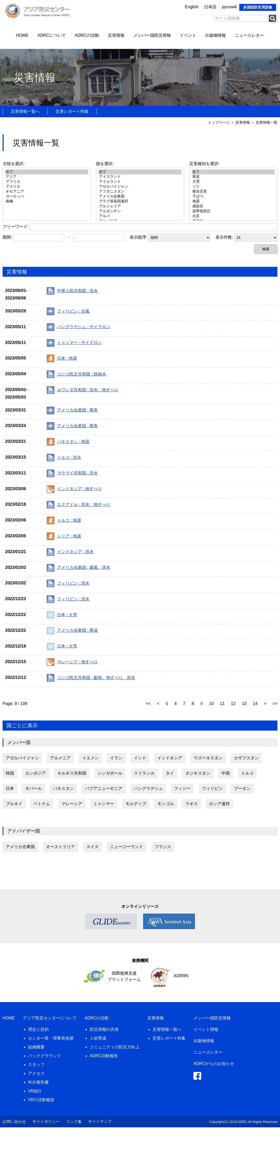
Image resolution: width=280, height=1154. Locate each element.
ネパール (33, 788)
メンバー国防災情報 (152, 35)
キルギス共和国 (71, 773)
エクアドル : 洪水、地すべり (78, 505)
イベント (188, 35)
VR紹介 (35, 1091)
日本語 (210, 7)
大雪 (233, 181)
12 (234, 703)
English (191, 7)
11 (223, 703)
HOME (22, 35)
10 (212, 703)
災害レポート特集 (72, 111)
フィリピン (212, 788)
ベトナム (41, 804)
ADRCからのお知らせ (213, 1063)
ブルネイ (14, 804)
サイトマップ (99, 1121)
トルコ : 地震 (64, 520)
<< (149, 703)
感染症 (233, 206)
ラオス (191, 804)
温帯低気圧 (233, 211)
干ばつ (233, 196)
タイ (170, 773)
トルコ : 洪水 (64, 457)
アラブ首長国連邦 (140, 201)
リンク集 (74, 1121)
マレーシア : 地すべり (72, 662)
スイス (92, 846)
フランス (163, 846)
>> (274, 703)
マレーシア (71, 804)
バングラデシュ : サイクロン (78, 327)
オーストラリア (60, 846)
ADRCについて (52, 35)
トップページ (219, 122)
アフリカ (46, 181)
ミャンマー (103, 804)
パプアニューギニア (103, 788)
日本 (10, 788)
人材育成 (98, 1038)
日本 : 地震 (62, 358)
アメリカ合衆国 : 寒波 (72, 631)
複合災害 (233, 191)
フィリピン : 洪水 (68, 583)
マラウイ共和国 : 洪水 (72, 473)
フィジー (182, 788)
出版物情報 (215, 35)
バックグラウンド (44, 1056)
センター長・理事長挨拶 (51, 1038)
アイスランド (140, 176)
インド (140, 758)
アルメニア (60, 758)
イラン (116, 758)
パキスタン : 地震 (68, 442)
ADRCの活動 (87, 35)
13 (245, 703)
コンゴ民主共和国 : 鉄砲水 (76, 374)
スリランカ (144, 773)
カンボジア (35, 773)
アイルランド (140, 181)
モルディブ (135, 804)
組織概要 (36, 1047)
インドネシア (169, 758)
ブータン (242, 788)
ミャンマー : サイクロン (74, 343)
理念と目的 (38, 1029)
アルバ (140, 216)
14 (255, 703)
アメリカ (46, 186)
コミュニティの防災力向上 (114, 1047)
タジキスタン (197, 773)
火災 (233, 216)
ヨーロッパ (46, 196)
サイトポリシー (46, 1121)
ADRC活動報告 (104, 1056)
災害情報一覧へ (25, 111)
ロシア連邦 (219, 804)
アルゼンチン (140, 211)
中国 (225, 773)
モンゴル (165, 804)
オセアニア (46, 191)
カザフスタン (246, 758)
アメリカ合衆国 (140, 196)
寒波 (233, 176)
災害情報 (116, 35)
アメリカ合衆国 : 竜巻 (72, 410)
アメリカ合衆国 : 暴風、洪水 (78, 568)
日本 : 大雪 (62, 615)
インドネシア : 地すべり (74, 489)
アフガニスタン (140, 191)
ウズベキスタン (208, 758)
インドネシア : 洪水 (70, 552)
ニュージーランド (126, 846)
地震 (233, 201)
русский (229, 7)
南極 (46, 201)
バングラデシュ (148, 788)
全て (46, 172)
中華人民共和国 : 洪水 (72, 291)
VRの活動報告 (41, 1100)
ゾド (233, 186)
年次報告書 (38, 1082)
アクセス (36, 1073)
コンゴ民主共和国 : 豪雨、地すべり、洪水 (91, 678)
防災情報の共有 (104, 1029)
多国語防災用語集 (257, 7)
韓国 (10, 773)
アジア (46, 176)
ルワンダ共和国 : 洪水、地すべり (82, 390)
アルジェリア (140, 206)
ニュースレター (249, 35)
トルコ (247, 773)
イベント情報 (205, 1029)
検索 (265, 249)
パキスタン (63, 788)
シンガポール (109, 773)
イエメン (90, 758)
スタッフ (36, 1064)
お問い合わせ (14, 1121)
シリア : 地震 (64, 536)
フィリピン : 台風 (68, 311)
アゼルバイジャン (140, 186)
